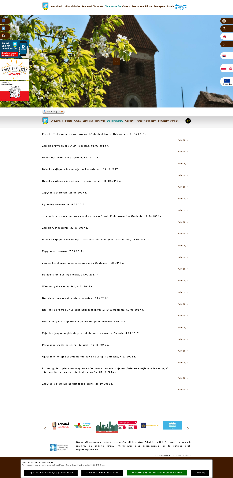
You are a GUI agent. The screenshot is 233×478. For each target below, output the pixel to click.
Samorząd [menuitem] (87, 6)
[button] (227, 21)
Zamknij (200, 473)
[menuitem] (113, 6)
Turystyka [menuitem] (98, 6)
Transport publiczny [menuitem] (142, 6)
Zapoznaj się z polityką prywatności (50, 473)
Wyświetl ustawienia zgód (102, 473)
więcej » (183, 140)
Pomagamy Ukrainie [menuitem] (164, 6)
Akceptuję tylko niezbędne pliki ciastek (156, 472)
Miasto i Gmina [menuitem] (72, 6)
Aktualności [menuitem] (57, 6)
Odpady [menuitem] (126, 6)
